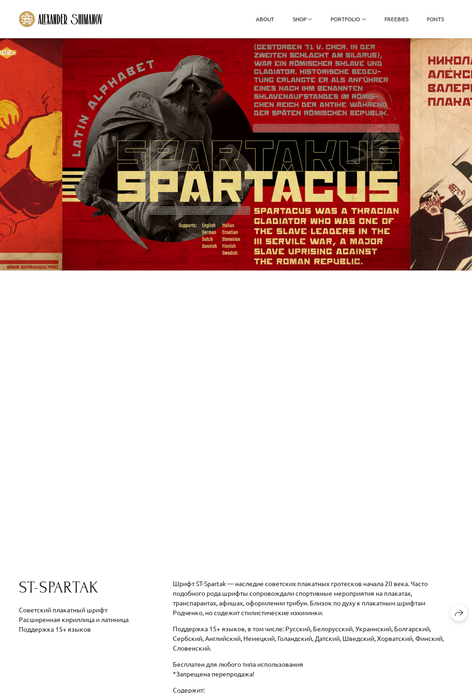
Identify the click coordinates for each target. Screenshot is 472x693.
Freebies (396, 19)
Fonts (435, 19)
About (265, 19)
